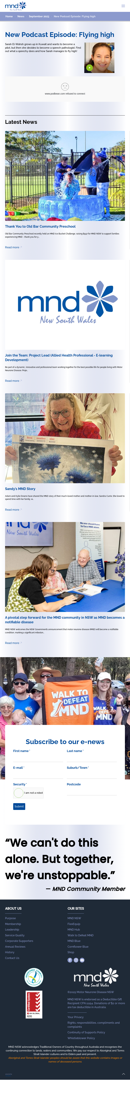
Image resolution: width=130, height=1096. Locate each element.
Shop (71, 952)
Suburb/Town (78, 767)
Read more (12, 247)
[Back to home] (15, 6)
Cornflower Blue (78, 946)
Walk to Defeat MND (80, 935)
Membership (13, 924)
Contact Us (12, 958)
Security (20, 784)
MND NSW (74, 918)
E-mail (18, 767)
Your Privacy (76, 1017)
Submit (19, 806)
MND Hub (74, 929)
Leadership (12, 929)
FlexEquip (74, 924)
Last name (75, 751)
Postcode (74, 784)
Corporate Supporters (19, 941)
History (9, 952)
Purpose (10, 918)
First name (21, 751)
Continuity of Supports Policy (86, 1032)
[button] (123, 6)
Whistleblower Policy (81, 1038)
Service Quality (15, 935)
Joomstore (8, 1076)
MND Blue (74, 941)
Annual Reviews (15, 946)
